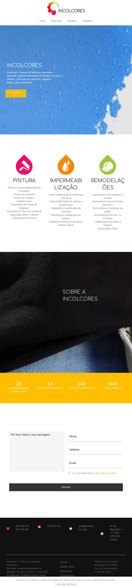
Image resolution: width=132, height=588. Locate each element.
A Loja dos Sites (102, 571)
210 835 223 (53, 526)
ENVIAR (66, 487)
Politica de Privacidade (106, 561)
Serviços (71, 21)
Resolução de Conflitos (106, 565)
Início (42, 21)
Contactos (87, 21)
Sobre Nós (56, 21)
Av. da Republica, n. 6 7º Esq (117, 529)
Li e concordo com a (94, 473)
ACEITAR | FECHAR (66, 584)
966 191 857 (22, 529)
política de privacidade (105, 473)
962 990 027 (22, 526)
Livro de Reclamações (106, 568)
